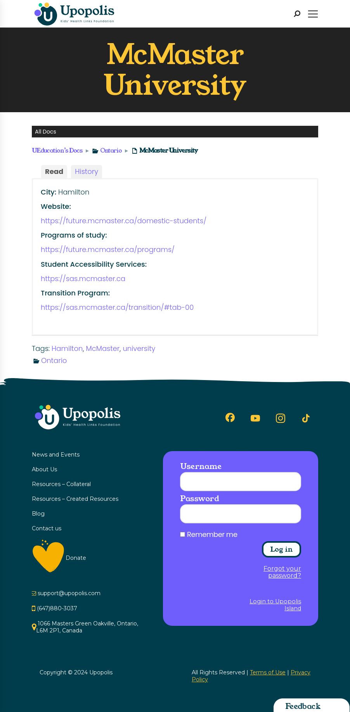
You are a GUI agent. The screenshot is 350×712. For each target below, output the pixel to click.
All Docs (45, 131)
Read (54, 171)
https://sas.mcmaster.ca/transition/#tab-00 (117, 307)
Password (199, 498)
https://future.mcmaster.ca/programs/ (108, 249)
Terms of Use (268, 672)
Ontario (110, 150)
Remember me (212, 534)
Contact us (46, 528)
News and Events (56, 454)
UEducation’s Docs (57, 150)
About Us (44, 469)
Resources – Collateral (61, 484)
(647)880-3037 (57, 608)
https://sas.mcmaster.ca (83, 278)
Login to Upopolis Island (275, 605)
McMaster (103, 348)
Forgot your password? (282, 572)
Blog (38, 513)
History (86, 171)
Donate (76, 557)
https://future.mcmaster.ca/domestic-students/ (123, 221)
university (139, 348)
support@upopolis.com (69, 593)
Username (200, 466)
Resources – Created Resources (75, 498)
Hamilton (67, 348)
